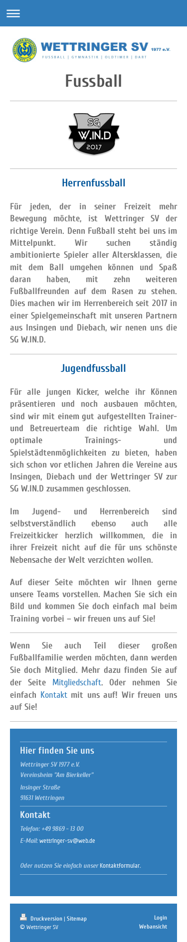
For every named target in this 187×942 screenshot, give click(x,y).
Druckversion (42, 918)
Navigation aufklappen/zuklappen (93, 13)
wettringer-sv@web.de (67, 841)
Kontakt (53, 694)
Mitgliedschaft (76, 682)
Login (160, 917)
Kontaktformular (120, 866)
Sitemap (77, 918)
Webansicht (153, 926)
